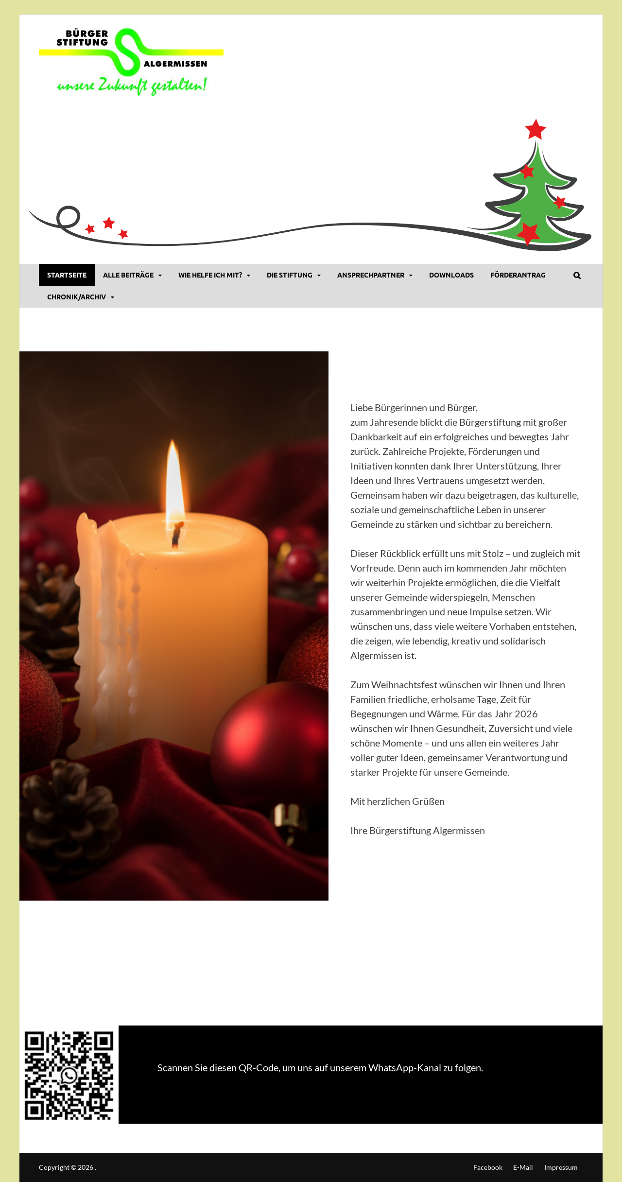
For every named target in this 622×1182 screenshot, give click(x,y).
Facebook (487, 1167)
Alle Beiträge (128, 274)
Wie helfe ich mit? (210, 274)
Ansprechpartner (370, 274)
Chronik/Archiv (76, 296)
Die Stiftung (289, 274)
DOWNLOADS (451, 274)
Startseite (66, 274)
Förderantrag (518, 274)
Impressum (561, 1167)
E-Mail (523, 1167)
